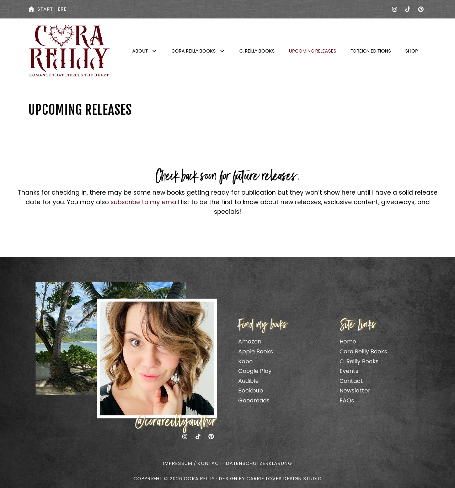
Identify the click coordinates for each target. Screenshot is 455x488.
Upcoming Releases (312, 51)
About (144, 51)
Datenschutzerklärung (259, 463)
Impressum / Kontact (192, 463)
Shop (411, 51)
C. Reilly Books (257, 51)
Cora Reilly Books (198, 51)
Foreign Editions (370, 51)
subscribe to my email (145, 202)
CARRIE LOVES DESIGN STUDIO (284, 478)
